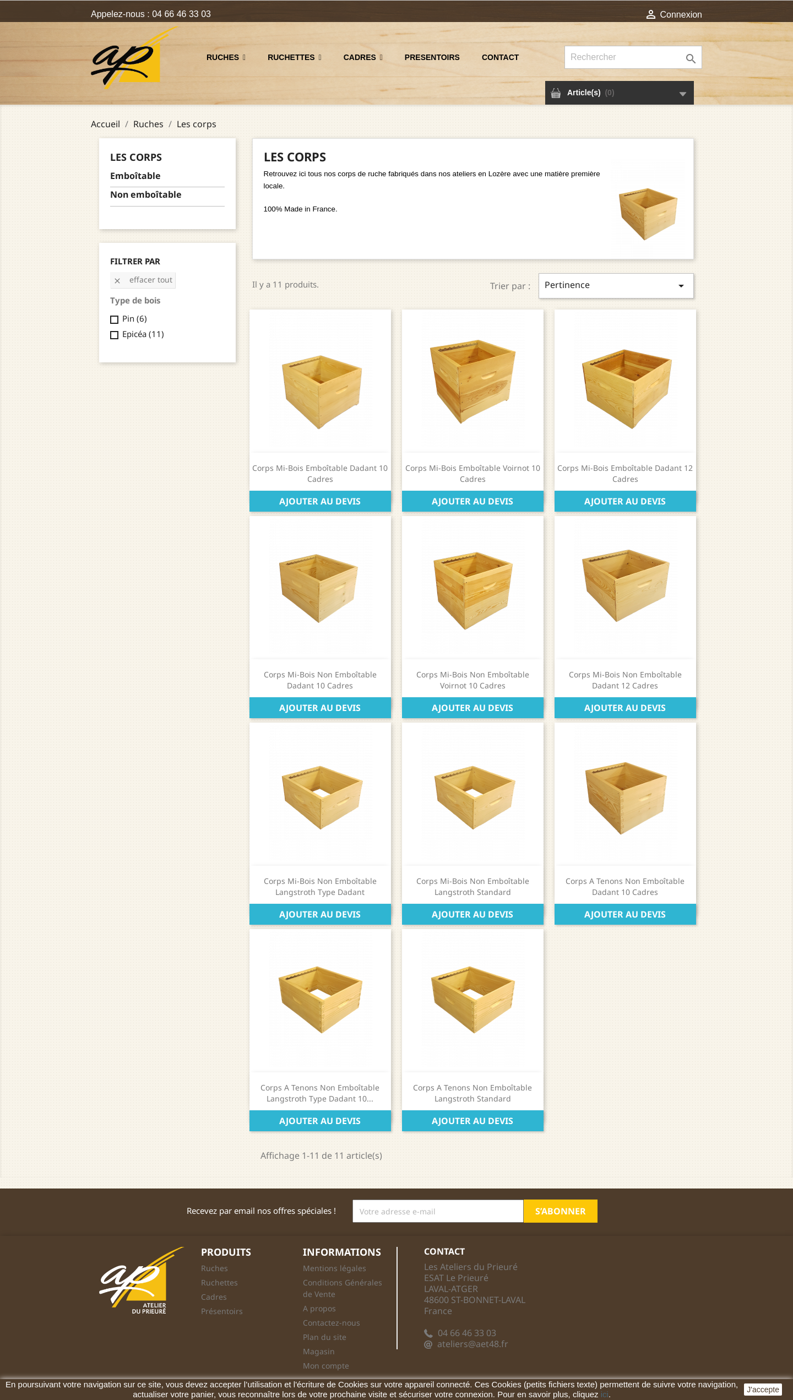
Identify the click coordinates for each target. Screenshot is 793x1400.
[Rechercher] (633, 57)
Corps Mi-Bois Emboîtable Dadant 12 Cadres (625, 473)
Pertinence (616, 285)
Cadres (214, 1297)
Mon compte (326, 1365)
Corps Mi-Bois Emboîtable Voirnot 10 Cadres (472, 473)
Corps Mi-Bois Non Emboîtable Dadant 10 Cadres (320, 680)
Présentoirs (222, 1311)
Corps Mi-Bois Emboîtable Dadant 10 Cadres (320, 473)
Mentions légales (334, 1268)
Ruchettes (219, 1282)
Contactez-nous (331, 1322)
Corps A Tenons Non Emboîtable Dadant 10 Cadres (625, 886)
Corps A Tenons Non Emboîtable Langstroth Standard (472, 1093)
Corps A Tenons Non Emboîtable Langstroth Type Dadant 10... (319, 1093)
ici (605, 1394)
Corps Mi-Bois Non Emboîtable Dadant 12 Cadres (625, 680)
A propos (319, 1308)
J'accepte (763, 1389)
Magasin (319, 1351)
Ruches (214, 1268)
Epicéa (143, 333)
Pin (134, 318)
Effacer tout (142, 279)
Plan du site (324, 1337)
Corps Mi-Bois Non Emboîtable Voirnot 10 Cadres (472, 680)
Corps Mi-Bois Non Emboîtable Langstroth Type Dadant (320, 886)
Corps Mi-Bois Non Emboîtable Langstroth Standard (472, 886)
